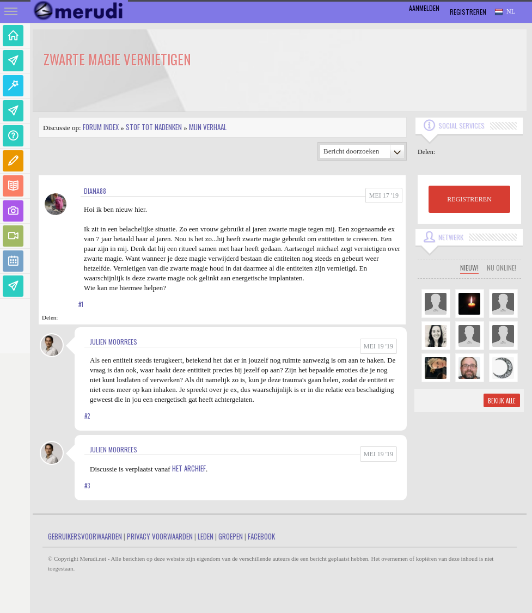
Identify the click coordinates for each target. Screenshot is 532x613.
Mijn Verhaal (208, 126)
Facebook (261, 536)
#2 (87, 416)
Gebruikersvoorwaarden (85, 536)
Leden (205, 536)
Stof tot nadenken (154, 126)
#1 (80, 304)
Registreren (468, 11)
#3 (87, 485)
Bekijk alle (502, 400)
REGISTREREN (469, 199)
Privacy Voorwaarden (160, 536)
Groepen (230, 536)
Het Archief (189, 468)
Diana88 (95, 190)
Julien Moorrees (113, 341)
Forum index (101, 126)
